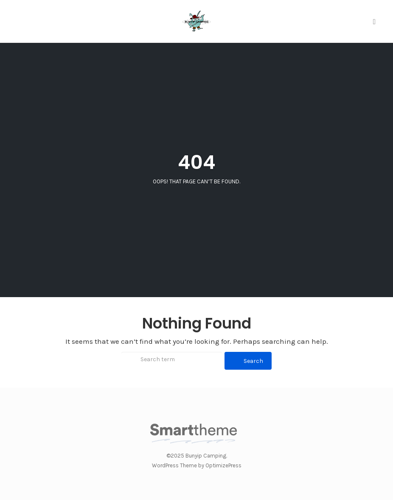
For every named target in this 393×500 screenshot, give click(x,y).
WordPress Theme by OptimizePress (196, 465)
